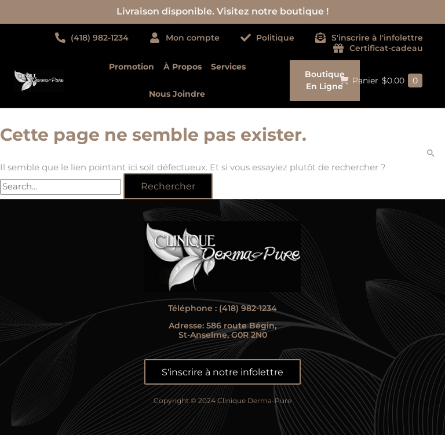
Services (228, 66)
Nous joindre (177, 94)
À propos (182, 66)
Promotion (131, 66)
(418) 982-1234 (248, 308)
